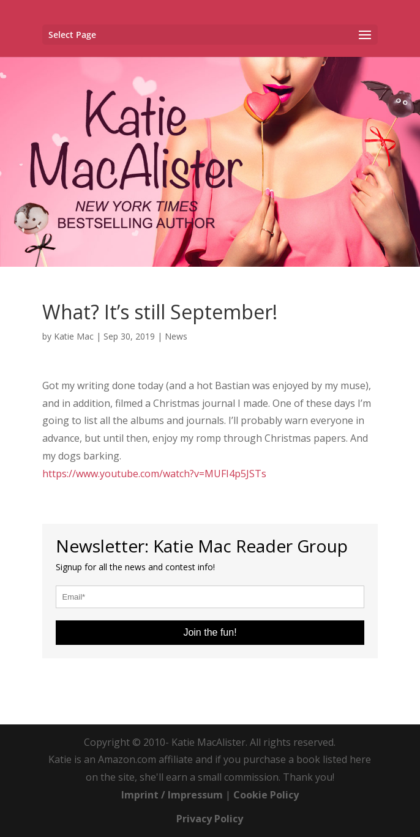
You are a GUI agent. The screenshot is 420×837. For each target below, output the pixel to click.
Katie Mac (74, 336)
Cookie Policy (266, 795)
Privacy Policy (209, 818)
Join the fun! (209, 632)
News (176, 336)
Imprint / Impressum (172, 795)
